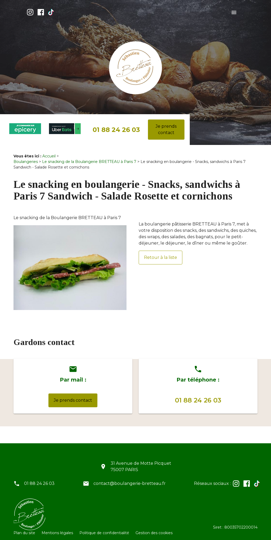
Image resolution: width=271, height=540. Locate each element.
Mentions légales (57, 528)
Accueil (49, 151)
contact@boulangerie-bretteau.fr (129, 479)
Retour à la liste (160, 253)
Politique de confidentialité (104, 528)
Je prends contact (166, 125)
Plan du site (24, 528)
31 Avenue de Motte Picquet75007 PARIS (141, 462)
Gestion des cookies (154, 528)
